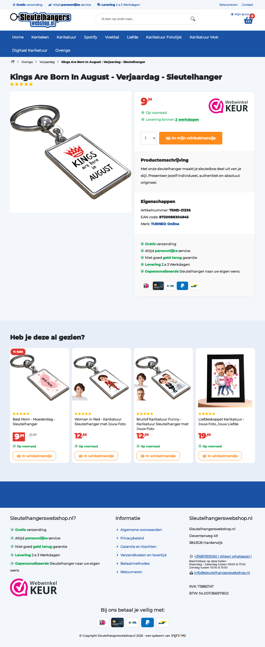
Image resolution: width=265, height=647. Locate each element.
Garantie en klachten (135, 546)
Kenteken (40, 37)
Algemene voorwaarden (138, 530)
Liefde (132, 37)
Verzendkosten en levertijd (140, 555)
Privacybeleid (129, 538)
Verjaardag (47, 62)
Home (17, 37)
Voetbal (112, 37)
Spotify (90, 37)
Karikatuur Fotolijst (164, 37)
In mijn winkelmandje (190, 138)
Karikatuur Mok (204, 37)
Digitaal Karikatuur (29, 50)
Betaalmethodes (132, 563)
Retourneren (228, 5)
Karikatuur (66, 37)
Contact (247, 5)
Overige (62, 50)
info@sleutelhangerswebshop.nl (222, 573)
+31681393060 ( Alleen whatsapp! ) (223, 556)
